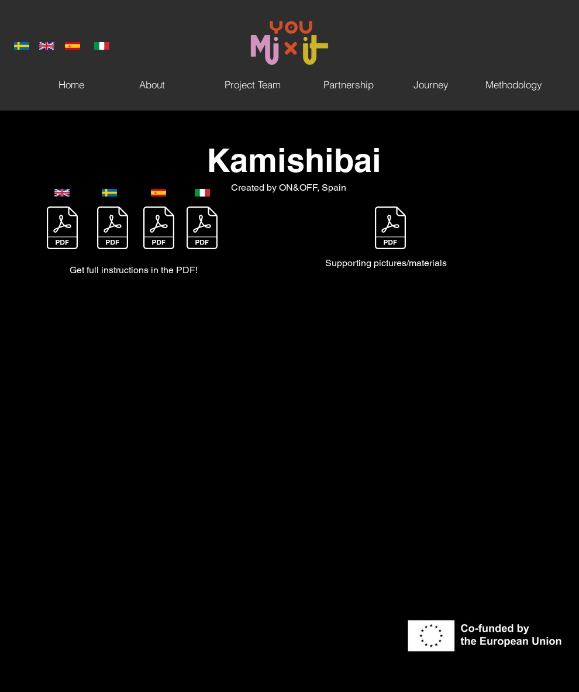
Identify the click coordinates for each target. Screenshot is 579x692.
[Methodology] (513, 84)
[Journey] (431, 84)
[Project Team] (252, 84)
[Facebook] (539, 317)
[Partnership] (348, 84)
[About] (152, 84)
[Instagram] (539, 366)
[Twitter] (539, 342)
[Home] (71, 84)
